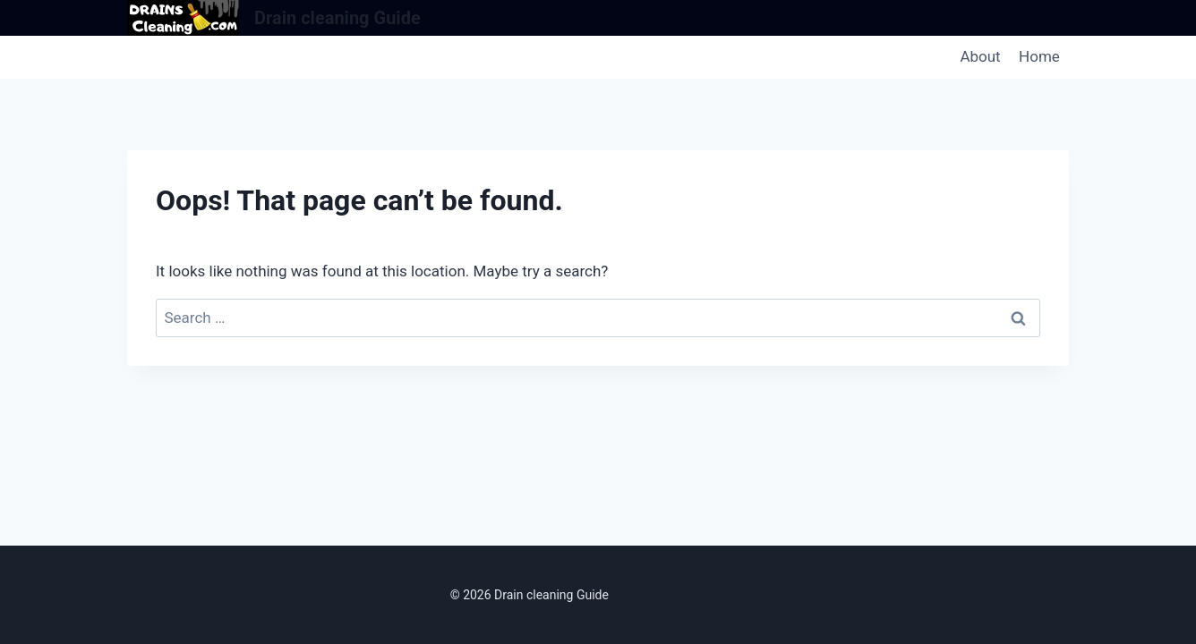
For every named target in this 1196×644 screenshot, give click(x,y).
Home (1039, 56)
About (980, 56)
